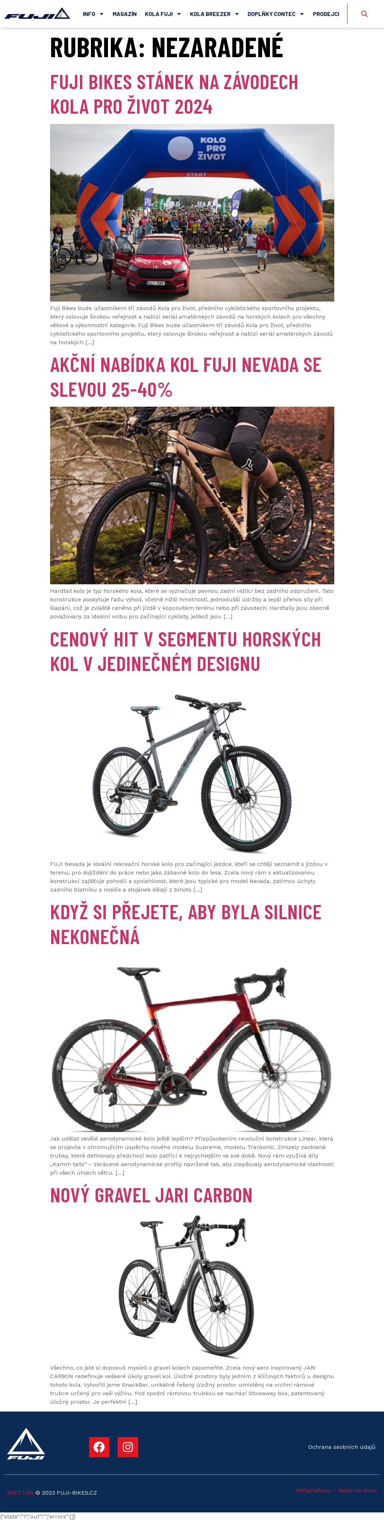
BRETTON (20, 1493)
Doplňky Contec (276, 13)
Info (93, 13)
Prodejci (326, 13)
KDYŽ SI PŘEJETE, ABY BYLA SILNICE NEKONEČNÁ (186, 924)
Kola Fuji (163, 13)
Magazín (125, 13)
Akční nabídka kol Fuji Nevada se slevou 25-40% (186, 377)
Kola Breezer (215, 13)
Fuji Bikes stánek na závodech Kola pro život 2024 (174, 94)
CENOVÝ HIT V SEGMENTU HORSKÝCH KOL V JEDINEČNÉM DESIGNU (185, 651)
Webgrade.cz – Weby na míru (336, 1491)
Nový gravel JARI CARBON (151, 1194)
